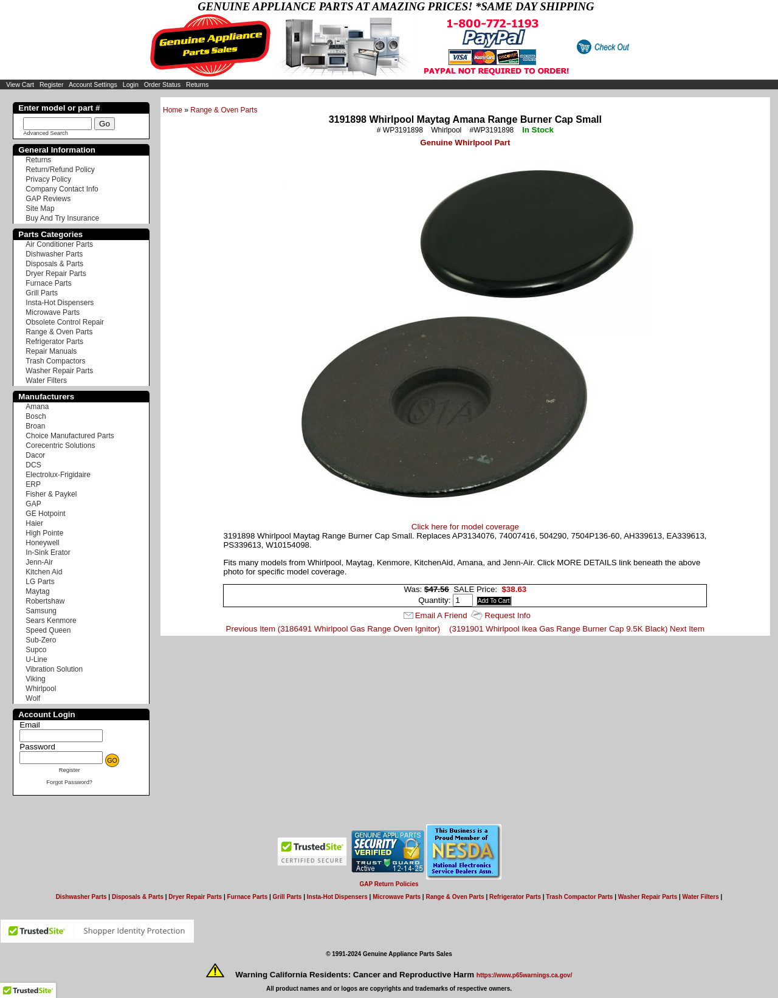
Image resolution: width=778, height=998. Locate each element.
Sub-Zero (41, 640)
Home (172, 110)
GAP (33, 504)
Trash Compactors (55, 361)
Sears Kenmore (51, 620)
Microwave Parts (53, 312)
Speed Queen (48, 630)
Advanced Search (45, 133)
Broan (35, 426)
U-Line (36, 659)
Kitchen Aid (44, 572)
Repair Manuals (51, 351)
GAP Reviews (48, 198)
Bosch (36, 416)
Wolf (33, 698)
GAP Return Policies (388, 884)
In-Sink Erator (48, 552)
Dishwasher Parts (54, 254)
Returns (197, 84)
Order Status (162, 84)
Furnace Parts (48, 283)
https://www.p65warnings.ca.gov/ (524, 975)
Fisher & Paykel (51, 494)
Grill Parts (42, 293)
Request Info (507, 615)
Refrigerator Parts (54, 341)
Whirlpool (41, 688)
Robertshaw (45, 601)
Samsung (41, 611)
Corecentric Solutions (60, 445)
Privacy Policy (48, 179)
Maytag (37, 591)
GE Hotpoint (45, 513)
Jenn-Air (39, 562)
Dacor (35, 455)
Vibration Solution (54, 669)
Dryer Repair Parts (56, 273)
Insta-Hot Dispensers (60, 302)
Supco (36, 649)
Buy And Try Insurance (62, 218)
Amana (37, 406)
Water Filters (46, 380)
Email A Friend (441, 615)
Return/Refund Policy (60, 169)
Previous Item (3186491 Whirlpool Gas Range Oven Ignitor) (333, 628)
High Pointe (44, 533)
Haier (34, 523)
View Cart (20, 84)
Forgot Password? (69, 782)
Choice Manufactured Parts (70, 436)
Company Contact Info (62, 189)
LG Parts (40, 581)
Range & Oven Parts (223, 110)
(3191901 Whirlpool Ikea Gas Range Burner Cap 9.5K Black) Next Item (576, 628)
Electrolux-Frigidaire (58, 474)
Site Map (40, 208)
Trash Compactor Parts (579, 896)
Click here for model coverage (465, 526)
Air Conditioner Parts (59, 244)
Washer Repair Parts (59, 371)
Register (52, 84)
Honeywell (42, 543)
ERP (33, 484)
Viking (35, 679)
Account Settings (93, 84)
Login (131, 84)
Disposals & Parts (54, 264)
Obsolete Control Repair (65, 322)
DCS (33, 465)
